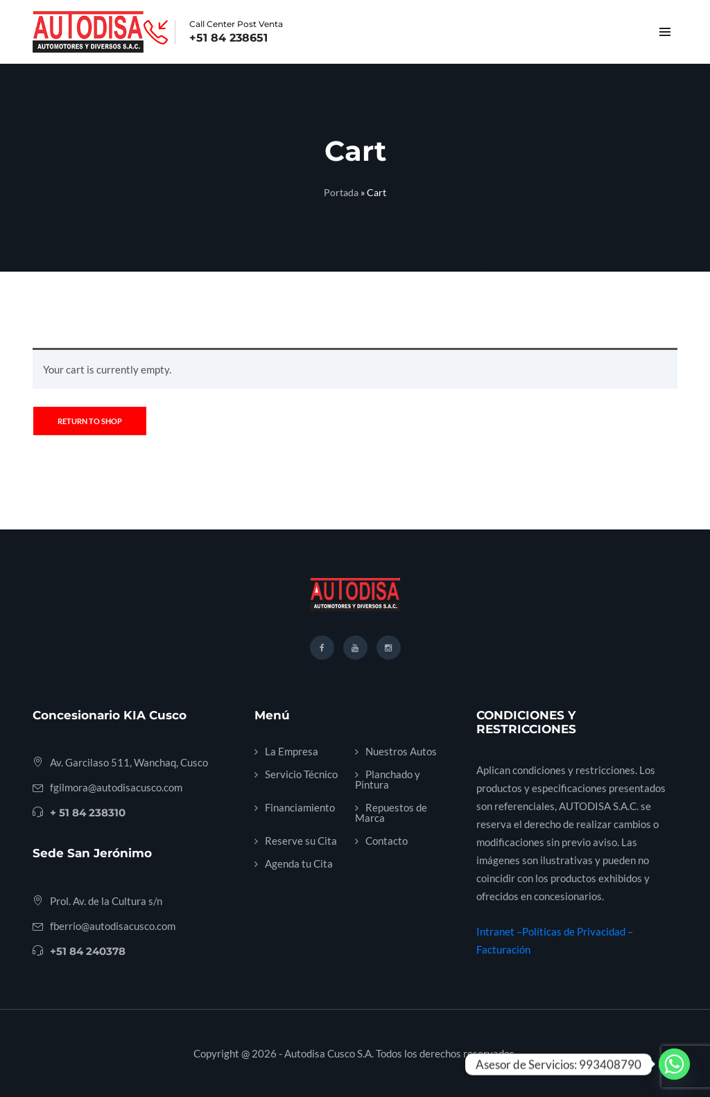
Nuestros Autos (401, 751)
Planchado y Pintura (387, 779)
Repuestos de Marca (391, 812)
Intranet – (499, 931)
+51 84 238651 (228, 38)
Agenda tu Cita (299, 863)
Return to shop (90, 420)
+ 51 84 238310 (87, 812)
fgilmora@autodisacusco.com (116, 787)
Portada (341, 192)
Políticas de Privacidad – (577, 931)
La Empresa (291, 751)
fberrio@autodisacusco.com (112, 926)
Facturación (503, 949)
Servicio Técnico (301, 774)
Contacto (386, 840)
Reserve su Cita (301, 840)
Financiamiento (300, 807)
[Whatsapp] (674, 1064)
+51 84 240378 (87, 951)
